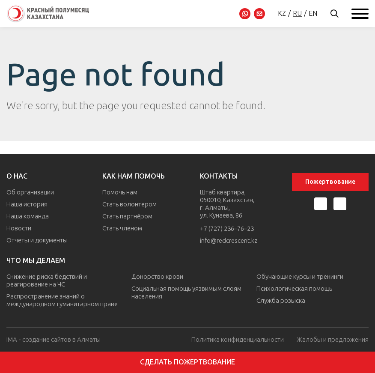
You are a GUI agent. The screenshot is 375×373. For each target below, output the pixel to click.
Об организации (30, 192)
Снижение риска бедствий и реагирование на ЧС (46, 280)
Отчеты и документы (37, 240)
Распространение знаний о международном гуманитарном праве (62, 300)
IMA (11, 339)
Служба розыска (280, 300)
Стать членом (122, 228)
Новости (18, 228)
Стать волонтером (129, 204)
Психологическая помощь (294, 288)
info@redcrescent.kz (228, 241)
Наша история (27, 204)
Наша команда (27, 216)
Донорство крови (157, 276)
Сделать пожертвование (187, 362)
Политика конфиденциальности (237, 339)
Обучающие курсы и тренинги (299, 276)
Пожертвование (330, 181)
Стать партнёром (127, 216)
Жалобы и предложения (333, 339)
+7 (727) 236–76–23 (227, 229)
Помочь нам (119, 192)
